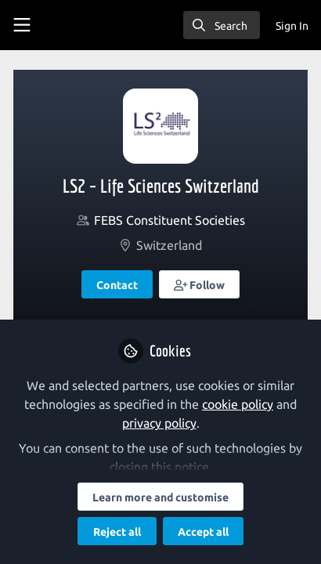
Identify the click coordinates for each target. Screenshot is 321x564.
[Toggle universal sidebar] (22, 25)
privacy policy (159, 423)
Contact (117, 285)
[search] (221, 25)
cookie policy (237, 404)
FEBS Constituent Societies (169, 220)
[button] (199, 284)
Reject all (117, 532)
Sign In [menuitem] (292, 26)
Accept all (203, 532)
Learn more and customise (160, 497)
